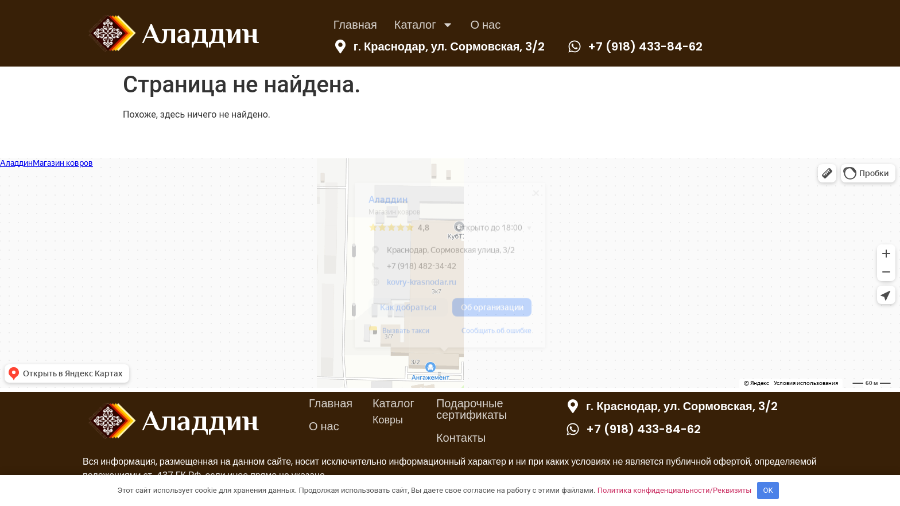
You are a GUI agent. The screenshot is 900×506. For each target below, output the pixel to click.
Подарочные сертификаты (471, 409)
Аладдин (200, 33)
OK (768, 490)
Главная (355, 25)
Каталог (423, 24)
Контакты (461, 438)
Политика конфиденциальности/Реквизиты (675, 490)
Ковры (388, 419)
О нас (486, 25)
